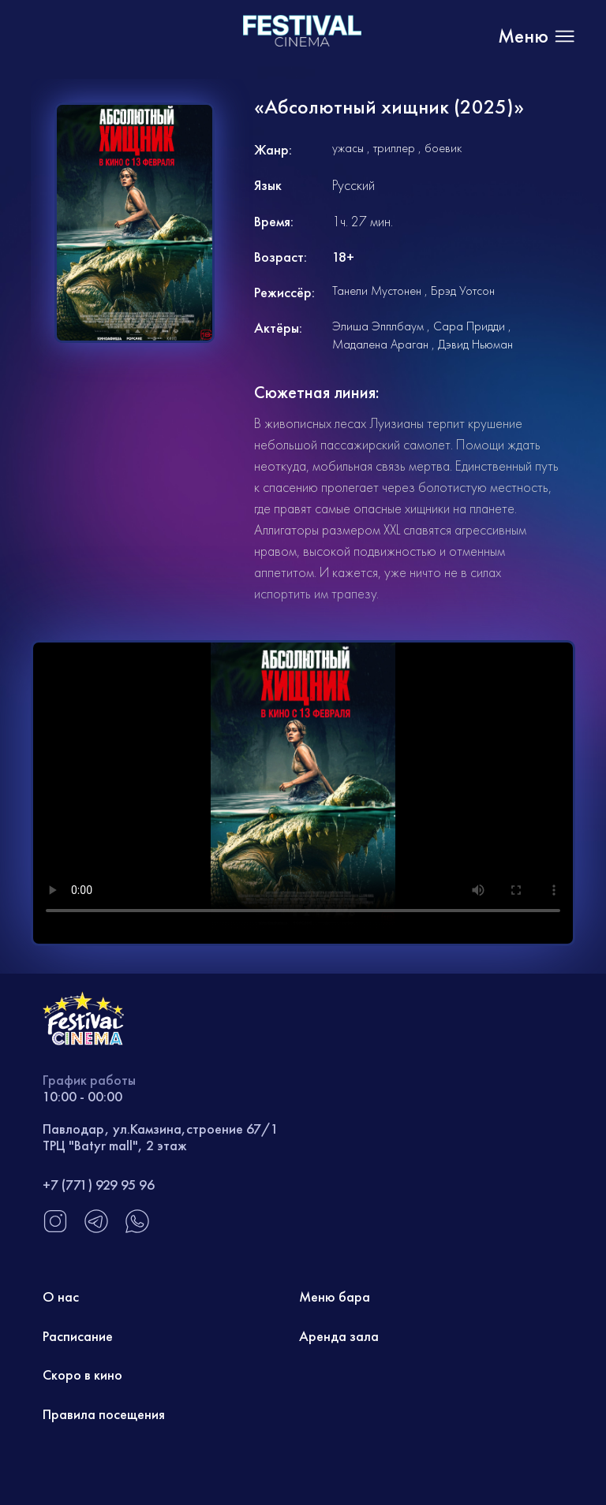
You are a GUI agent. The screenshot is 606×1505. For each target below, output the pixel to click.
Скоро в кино (82, 1374)
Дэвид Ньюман (475, 344)
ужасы (348, 148)
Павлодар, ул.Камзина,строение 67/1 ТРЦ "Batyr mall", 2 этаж (161, 1137)
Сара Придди (469, 326)
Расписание (78, 1336)
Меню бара (334, 1296)
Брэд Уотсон (463, 290)
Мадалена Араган (380, 344)
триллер (394, 148)
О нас (61, 1296)
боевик (443, 148)
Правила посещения (104, 1414)
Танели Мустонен (376, 290)
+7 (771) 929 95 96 (99, 1184)
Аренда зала (339, 1336)
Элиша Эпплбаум (378, 326)
